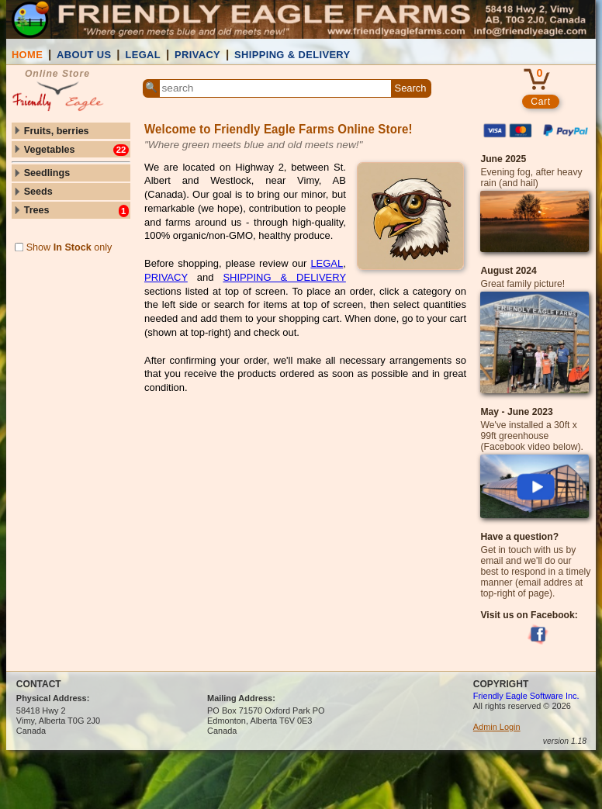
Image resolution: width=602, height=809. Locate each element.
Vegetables (70, 150)
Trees (70, 210)
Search (411, 88)
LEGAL (143, 55)
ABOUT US (84, 55)
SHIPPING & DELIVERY (292, 55)
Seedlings (41, 173)
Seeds (32, 191)
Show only (63, 247)
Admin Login (497, 726)
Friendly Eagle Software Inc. (526, 695)
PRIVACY (197, 55)
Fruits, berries (50, 131)
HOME (27, 55)
